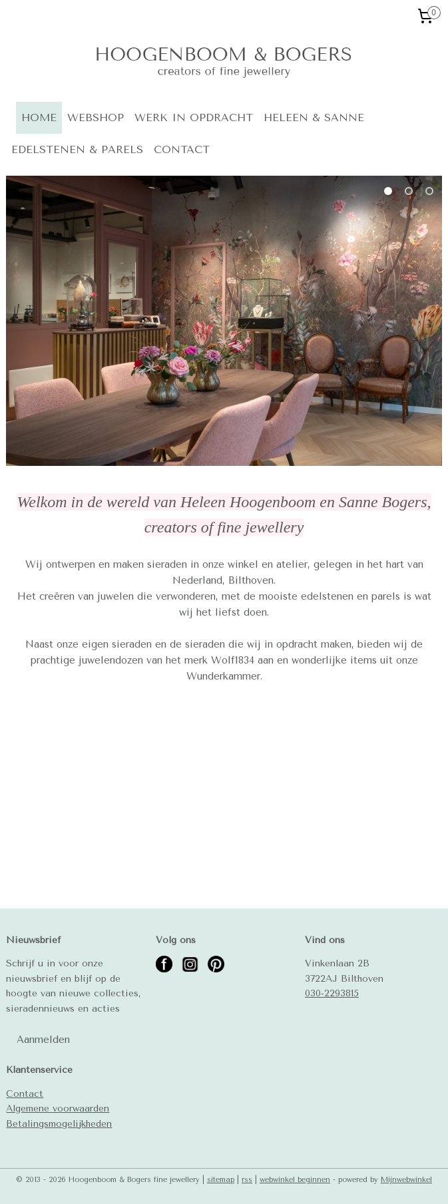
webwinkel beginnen (295, 1179)
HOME (39, 117)
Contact (24, 1093)
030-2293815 (332, 993)
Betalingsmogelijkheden (59, 1123)
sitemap (220, 1179)
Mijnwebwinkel (406, 1179)
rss (247, 1179)
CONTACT (182, 149)
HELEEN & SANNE (314, 117)
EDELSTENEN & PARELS (77, 149)
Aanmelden (43, 1040)
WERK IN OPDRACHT (193, 117)
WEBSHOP (95, 117)
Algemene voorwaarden (57, 1108)
